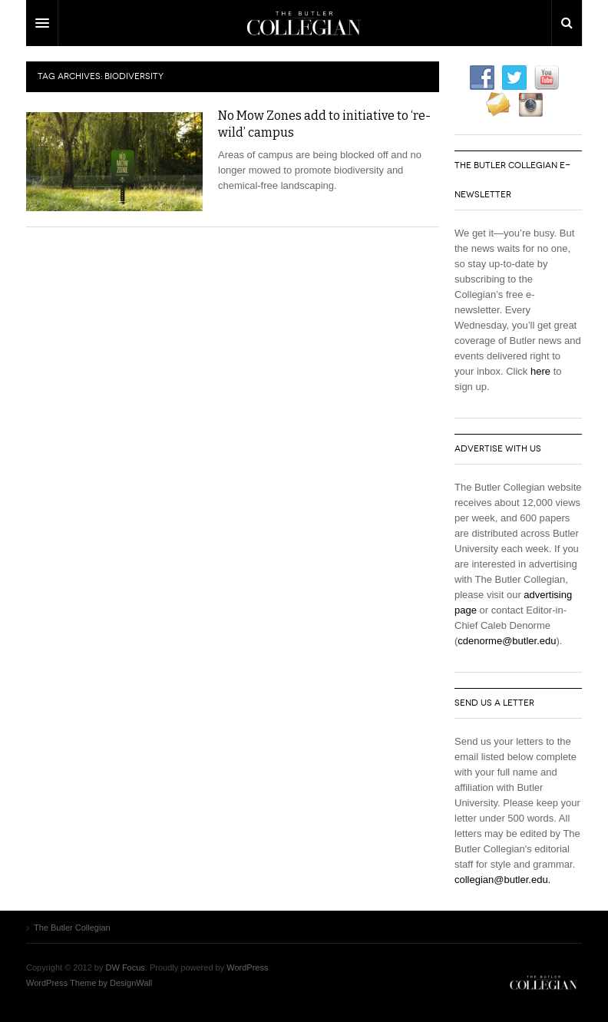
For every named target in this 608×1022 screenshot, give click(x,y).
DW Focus (304, 23)
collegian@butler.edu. (502, 879)
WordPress (247, 967)
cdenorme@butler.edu (507, 641)
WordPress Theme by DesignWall (89, 982)
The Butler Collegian (543, 983)
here (540, 371)
